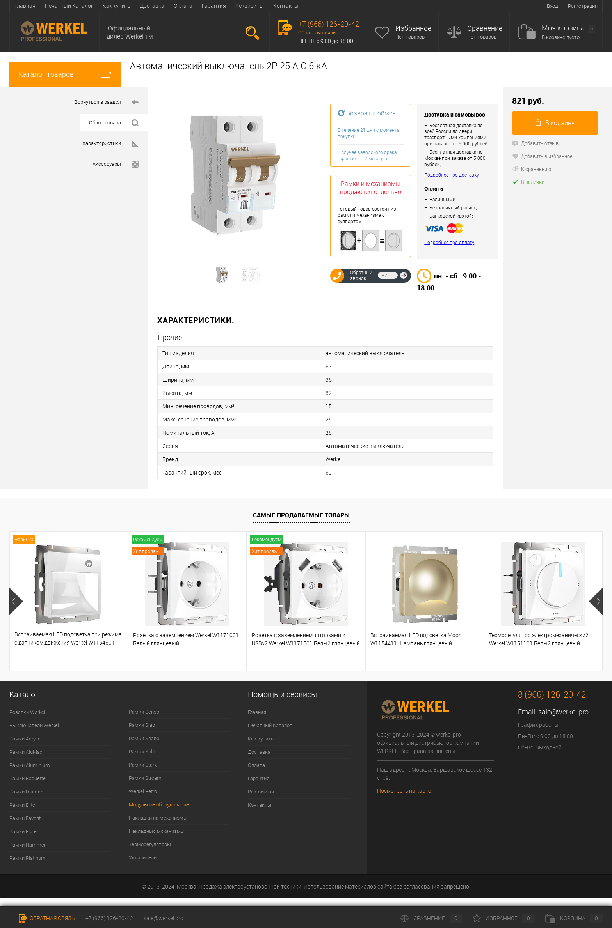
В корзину (555, 123)
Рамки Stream (145, 777)
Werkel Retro (143, 791)
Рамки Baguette (27, 778)
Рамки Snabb (144, 738)
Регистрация (583, 5)
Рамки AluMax (25, 751)
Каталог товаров (65, 74)
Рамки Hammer (27, 844)
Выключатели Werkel (34, 725)
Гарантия (214, 5)
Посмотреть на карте (404, 790)
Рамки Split (142, 751)
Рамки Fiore (23, 831)
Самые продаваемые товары (301, 515)
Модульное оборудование (159, 804)
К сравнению (531, 169)
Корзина (574, 918)
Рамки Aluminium (29, 765)
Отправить (403, 275)
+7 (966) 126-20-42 (109, 918)
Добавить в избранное (542, 156)
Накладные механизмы (157, 830)
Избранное (413, 28)
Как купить (116, 5)
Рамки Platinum (27, 857)
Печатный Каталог (69, 5)
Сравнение (484, 28)
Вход (552, 5)
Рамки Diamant (27, 791)
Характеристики (110, 143)
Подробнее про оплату (449, 242)
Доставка (152, 5)
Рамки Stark (143, 764)
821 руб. (528, 101)
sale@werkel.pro (563, 711)
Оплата (183, 5)
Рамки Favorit (25, 818)
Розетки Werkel (27, 711)
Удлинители (143, 857)
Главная (25, 5)
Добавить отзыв (535, 143)
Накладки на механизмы (158, 817)
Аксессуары (116, 163)
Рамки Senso (144, 711)
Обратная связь (317, 32)
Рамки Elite (22, 804)
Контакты (286, 5)
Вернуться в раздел (107, 101)
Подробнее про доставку (451, 175)
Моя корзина (568, 28)
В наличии (528, 182)
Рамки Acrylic (25, 738)
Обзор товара (114, 122)
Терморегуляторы (150, 844)
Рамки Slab (142, 724)
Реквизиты (249, 5)
